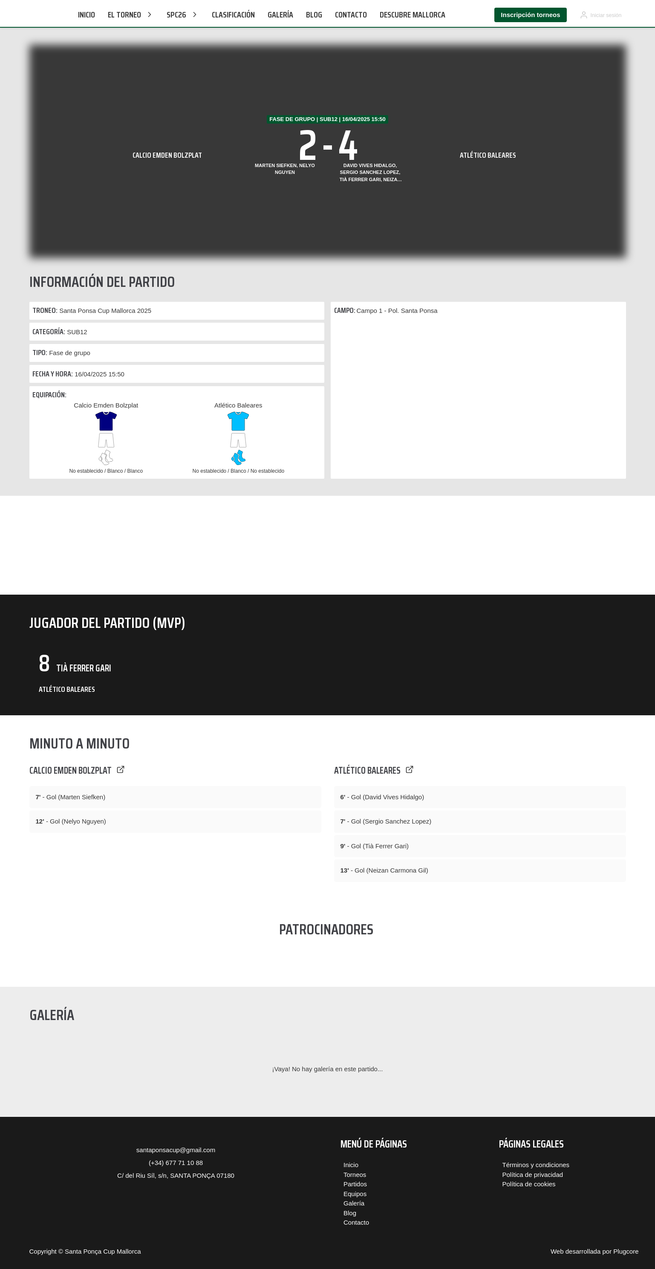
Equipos (354, 1193)
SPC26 (183, 14)
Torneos (354, 1174)
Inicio (86, 14)
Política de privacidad (532, 1174)
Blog (314, 14)
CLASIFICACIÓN (233, 14)
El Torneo (131, 14)
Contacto (351, 14)
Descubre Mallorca (412, 14)
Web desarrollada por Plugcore (595, 1251)
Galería (280, 14)
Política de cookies (529, 1184)
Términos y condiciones (536, 1164)
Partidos (355, 1184)
